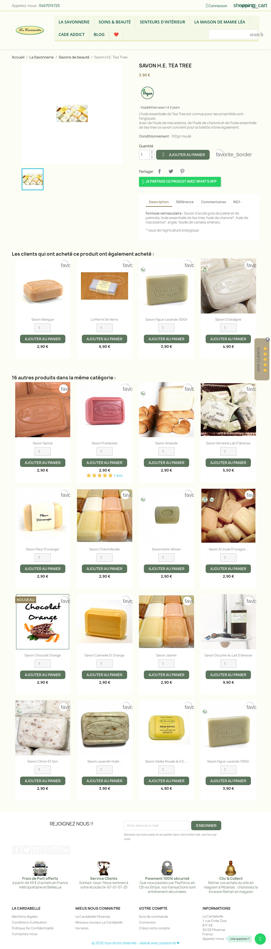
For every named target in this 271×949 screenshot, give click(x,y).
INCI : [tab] (237, 202)
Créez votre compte (154, 928)
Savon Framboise (105, 443)
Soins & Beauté (115, 22)
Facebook (16, 849)
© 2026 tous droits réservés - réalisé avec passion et (134, 943)
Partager (159, 171)
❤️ (116, 34)
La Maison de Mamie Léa (219, 22)
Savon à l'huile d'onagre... (228, 549)
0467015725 (49, 5)
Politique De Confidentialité (33, 928)
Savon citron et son (42, 761)
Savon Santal (42, 443)
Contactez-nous (24, 934)
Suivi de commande (153, 916)
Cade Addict (72, 34)
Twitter (26, 849)
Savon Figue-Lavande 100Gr (166, 319)
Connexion (147, 922)
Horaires (82, 928)
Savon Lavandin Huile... (104, 761)
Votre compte (153, 908)
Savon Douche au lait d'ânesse (228, 655)
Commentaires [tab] (213, 202)
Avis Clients (259, 359)
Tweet (170, 171)
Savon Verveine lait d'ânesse (228, 443)
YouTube (36, 849)
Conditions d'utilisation (29, 922)
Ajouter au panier (183, 154)
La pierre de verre (104, 319)
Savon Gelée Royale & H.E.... (166, 761)
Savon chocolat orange (43, 655)
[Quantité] (144, 155)
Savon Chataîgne (228, 319)
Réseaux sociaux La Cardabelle (99, 922)
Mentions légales (25, 916)
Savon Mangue (42, 319)
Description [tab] (159, 202)
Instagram (56, 849)
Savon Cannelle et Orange (104, 655)
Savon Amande (166, 443)
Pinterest (182, 171)
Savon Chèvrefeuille (104, 549)
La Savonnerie (74, 22)
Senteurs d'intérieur (162, 22)
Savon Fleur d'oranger (43, 549)
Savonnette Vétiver (166, 549)
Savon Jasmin (166, 655)
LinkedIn (65, 849)
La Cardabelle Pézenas (92, 916)
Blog (99, 34)
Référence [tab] (185, 202)
